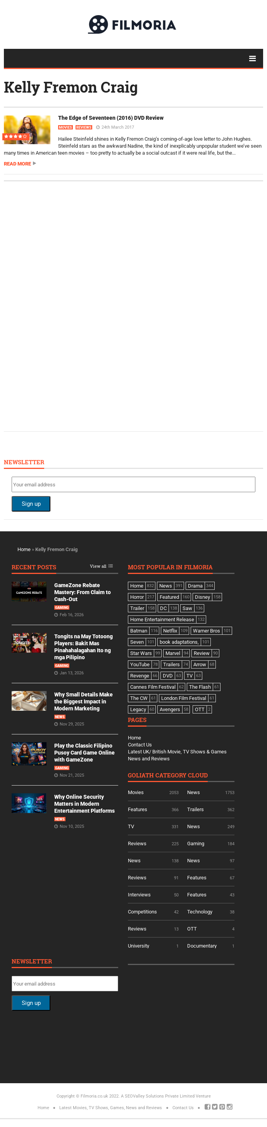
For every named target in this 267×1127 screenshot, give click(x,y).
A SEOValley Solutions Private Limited (158, 1096)
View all (98, 566)
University (138, 945)
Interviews (139, 894)
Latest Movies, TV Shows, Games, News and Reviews (110, 1107)
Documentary (202, 945)
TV (131, 826)
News (60, 717)
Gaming (62, 608)
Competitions (142, 911)
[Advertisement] (70, 305)
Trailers (195, 809)
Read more (17, 163)
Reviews (83, 127)
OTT (192, 928)
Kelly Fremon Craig (71, 87)
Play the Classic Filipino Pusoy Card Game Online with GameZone (84, 753)
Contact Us (140, 745)
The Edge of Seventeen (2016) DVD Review (111, 118)
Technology (199, 911)
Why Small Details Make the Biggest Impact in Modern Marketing (83, 701)
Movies (65, 127)
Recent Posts (34, 567)
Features (137, 809)
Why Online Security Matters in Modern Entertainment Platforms (84, 804)
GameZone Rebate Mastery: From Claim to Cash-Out (82, 592)
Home (24, 549)
